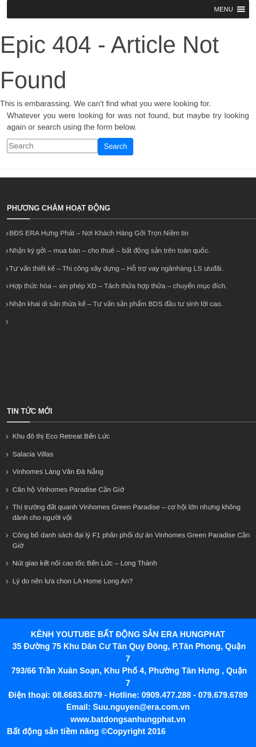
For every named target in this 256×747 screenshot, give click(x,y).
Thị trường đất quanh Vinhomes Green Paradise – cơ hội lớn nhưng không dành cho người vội (126, 512)
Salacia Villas (32, 454)
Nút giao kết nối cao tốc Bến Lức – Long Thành (84, 563)
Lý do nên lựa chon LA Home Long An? (72, 581)
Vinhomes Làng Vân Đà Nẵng (57, 471)
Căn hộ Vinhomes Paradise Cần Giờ (68, 489)
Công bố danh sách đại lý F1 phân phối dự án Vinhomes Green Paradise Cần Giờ (131, 540)
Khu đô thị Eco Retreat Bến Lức (61, 436)
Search (115, 146)
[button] (223, 9)
